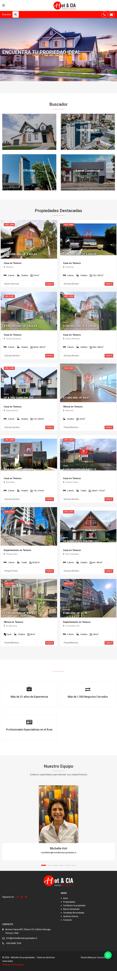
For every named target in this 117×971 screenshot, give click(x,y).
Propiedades (69, 902)
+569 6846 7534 (13, 943)
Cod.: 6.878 (9, 440)
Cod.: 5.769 (68, 296)
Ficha (49, 284)
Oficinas (29, 170)
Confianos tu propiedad (74, 905)
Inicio (65, 898)
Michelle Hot (58, 848)
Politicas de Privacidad (12, 964)
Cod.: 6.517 (68, 584)
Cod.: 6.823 (68, 440)
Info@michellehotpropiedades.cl (21, 938)
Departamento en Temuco (18, 550)
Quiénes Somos (70, 916)
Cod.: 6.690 (9, 225)
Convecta (101, 957)
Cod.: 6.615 (9, 512)
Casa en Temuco (13, 263)
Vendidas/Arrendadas (73, 913)
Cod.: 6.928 (9, 368)
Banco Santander (71, 909)
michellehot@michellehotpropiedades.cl (58, 852)
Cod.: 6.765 (9, 584)
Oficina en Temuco (73, 406)
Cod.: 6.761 (68, 512)
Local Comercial (88, 170)
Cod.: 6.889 (68, 225)
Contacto (67, 920)
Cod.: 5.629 (68, 368)
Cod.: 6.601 (9, 296)
